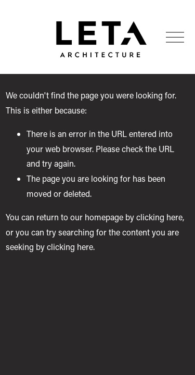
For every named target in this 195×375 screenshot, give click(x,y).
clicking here (159, 216)
